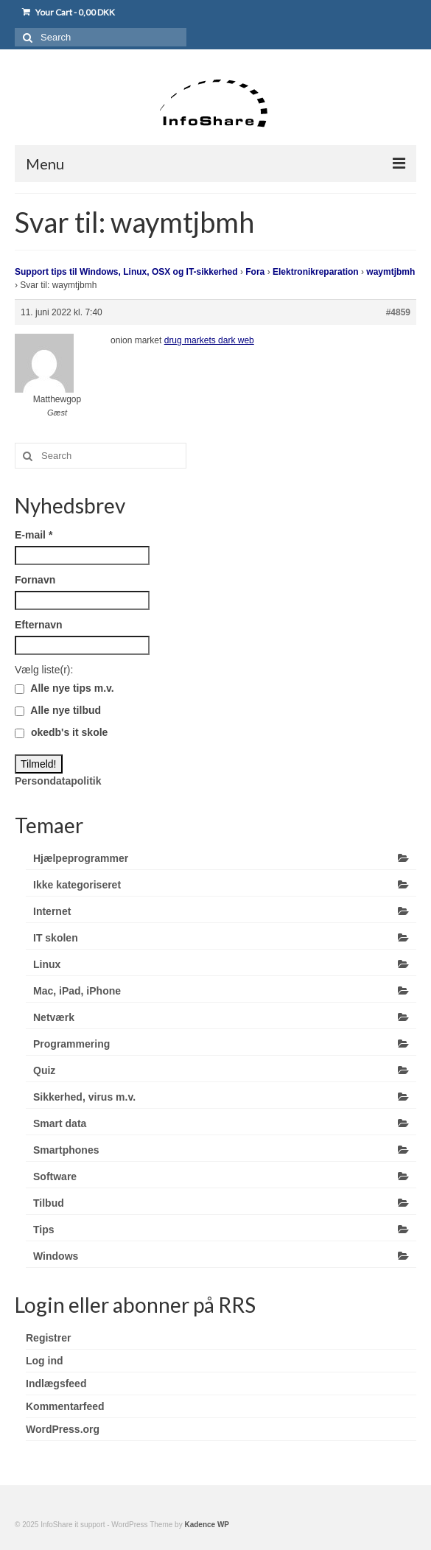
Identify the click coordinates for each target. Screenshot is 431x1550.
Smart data (59, 1123)
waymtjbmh (390, 272)
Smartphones (66, 1150)
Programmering (71, 1044)
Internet (52, 911)
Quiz (44, 1070)
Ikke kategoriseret (77, 885)
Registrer (48, 1338)
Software (55, 1176)
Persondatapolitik (58, 781)
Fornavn (35, 580)
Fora (254, 272)
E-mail (33, 535)
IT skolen (55, 938)
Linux (46, 964)
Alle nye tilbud (58, 710)
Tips (44, 1229)
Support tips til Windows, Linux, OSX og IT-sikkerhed (126, 272)
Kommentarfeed (65, 1406)
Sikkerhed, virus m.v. (84, 1097)
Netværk (53, 1017)
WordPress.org (62, 1429)
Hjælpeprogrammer (80, 858)
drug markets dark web (209, 340)
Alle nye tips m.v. (64, 688)
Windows (55, 1256)
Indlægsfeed (56, 1383)
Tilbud (48, 1203)
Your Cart (68, 12)
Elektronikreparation (316, 272)
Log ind (44, 1361)
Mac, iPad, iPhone (77, 991)
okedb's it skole (61, 732)
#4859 (398, 312)
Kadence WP (206, 1525)
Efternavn (39, 625)
